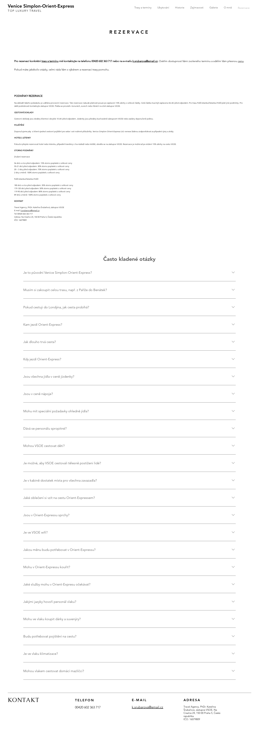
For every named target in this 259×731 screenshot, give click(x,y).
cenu (241, 61)
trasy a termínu (49, 61)
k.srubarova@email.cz (145, 61)
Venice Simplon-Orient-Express (41, 6)
